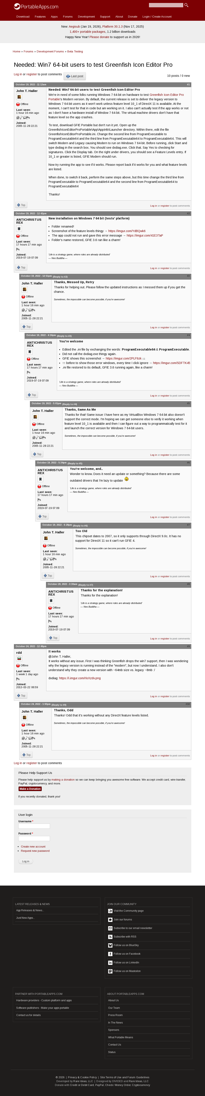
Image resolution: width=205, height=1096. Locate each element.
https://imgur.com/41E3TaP (145, 235)
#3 (188, 276)
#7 (188, 525)
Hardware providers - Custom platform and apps (44, 1000)
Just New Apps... (25, 917)
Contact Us (114, 1044)
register (32, 74)
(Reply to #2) (60, 276)
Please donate (99, 37)
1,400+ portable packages (87, 31)
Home (16, 51)
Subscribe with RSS (122, 937)
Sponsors (113, 1029)
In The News (115, 1022)
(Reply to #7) (85, 585)
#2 (188, 213)
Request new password (35, 850)
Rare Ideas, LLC (83, 1081)
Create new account (33, 846)
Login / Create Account (157, 16)
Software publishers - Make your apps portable (42, 1007)
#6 (188, 462)
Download (22, 16)
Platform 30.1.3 (112, 26)
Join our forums (120, 920)
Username (25, 821)
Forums (68, 16)
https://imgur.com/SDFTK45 (171, 363)
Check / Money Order (118, 1085)
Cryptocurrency (141, 1085)
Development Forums (50, 51)
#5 (188, 403)
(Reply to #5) (75, 463)
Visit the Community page (126, 911)
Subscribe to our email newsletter (130, 928)
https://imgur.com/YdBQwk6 (127, 231)
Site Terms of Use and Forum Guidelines (124, 1077)
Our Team (114, 1007)
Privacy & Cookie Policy (82, 1077)
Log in (18, 74)
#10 (188, 704)
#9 (188, 646)
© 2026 (60, 1077)
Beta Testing (75, 51)
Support (105, 16)
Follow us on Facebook (124, 954)
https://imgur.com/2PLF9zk (124, 358)
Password (25, 833)
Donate (132, 16)
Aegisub (74, 26)
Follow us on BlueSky (123, 945)
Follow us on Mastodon (124, 971)
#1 (188, 84)
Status (111, 1052)
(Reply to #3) (64, 336)
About (119, 16)
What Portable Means (120, 1037)
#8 (188, 584)
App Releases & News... (30, 910)
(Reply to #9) (59, 705)
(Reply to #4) (69, 404)
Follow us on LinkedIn (123, 963)
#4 (188, 335)
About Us (113, 1000)
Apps (54, 16)
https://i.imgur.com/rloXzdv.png (80, 678)
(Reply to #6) (80, 525)
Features (40, 16)
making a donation (63, 779)
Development (86, 16)
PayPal (99, 1085)
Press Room (115, 1015)
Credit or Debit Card (82, 1085)
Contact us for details (28, 1015)
